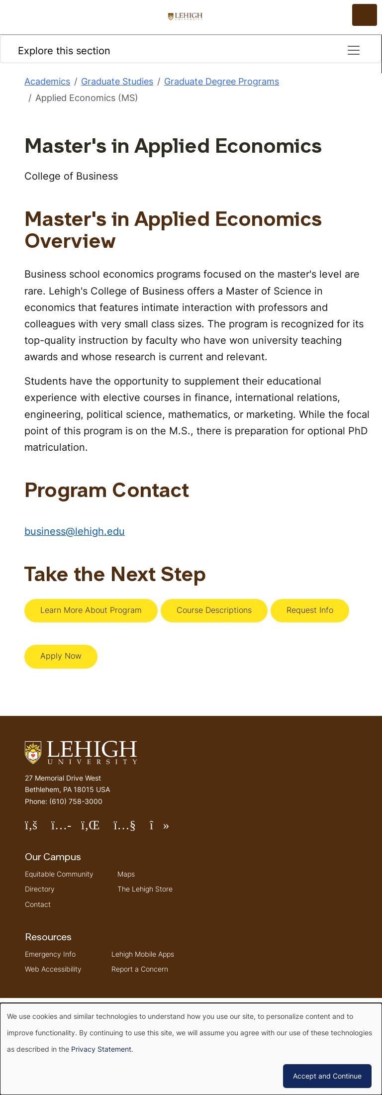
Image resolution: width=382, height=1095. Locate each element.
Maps (126, 874)
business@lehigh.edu (74, 531)
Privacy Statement (101, 1049)
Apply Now (61, 655)
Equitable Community (59, 874)
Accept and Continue (327, 1076)
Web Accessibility (53, 969)
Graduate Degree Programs (221, 81)
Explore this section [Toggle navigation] (189, 50)
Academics (47, 81)
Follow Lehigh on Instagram (66, 829)
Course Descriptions (214, 609)
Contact (38, 904)
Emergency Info (50, 954)
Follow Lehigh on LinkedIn (97, 829)
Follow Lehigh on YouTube (131, 829)
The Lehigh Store (145, 889)
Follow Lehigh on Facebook (38, 829)
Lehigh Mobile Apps (142, 954)
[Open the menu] (364, 15)
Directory (40, 889)
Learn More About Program (91, 609)
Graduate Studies (117, 81)
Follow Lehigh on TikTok (166, 829)
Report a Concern (139, 969)
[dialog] (191, 1049)
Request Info (309, 609)
